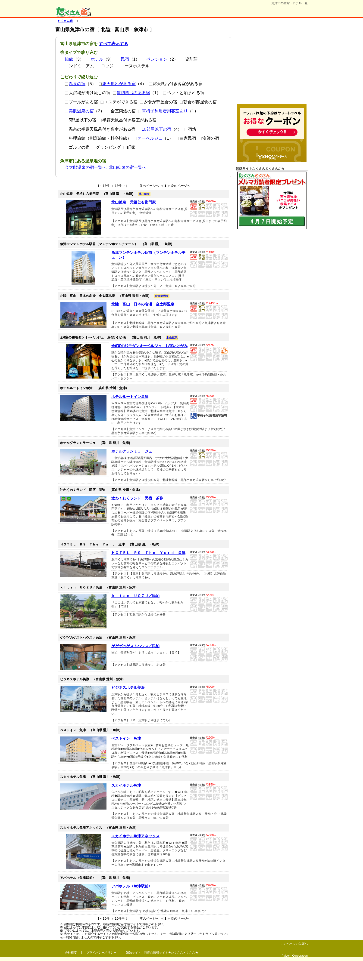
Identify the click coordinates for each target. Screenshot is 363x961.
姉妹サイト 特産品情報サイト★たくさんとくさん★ (162, 952)
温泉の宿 (75, 83)
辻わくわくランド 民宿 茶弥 (137, 498)
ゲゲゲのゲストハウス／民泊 (135, 646)
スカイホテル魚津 (126, 785)
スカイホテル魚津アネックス (135, 836)
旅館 (69, 59)
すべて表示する (113, 43)
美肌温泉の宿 (79, 111)
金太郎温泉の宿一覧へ (85, 167)
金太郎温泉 (162, 296)
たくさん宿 (65, 21)
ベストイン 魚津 (126, 738)
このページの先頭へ (294, 944)
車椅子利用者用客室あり (163, 111)
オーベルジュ (148, 138)
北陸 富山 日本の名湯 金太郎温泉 (142, 304)
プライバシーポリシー (101, 952)
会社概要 (71, 952)
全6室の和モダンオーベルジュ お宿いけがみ (149, 346)
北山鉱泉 (144, 194)
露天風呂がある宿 (117, 83)
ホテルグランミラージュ (131, 451)
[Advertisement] (272, 64)
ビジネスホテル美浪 (128, 688)
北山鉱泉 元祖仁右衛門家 (133, 202)
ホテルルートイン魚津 (129, 397)
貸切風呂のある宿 (131, 92)
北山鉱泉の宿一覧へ (127, 167)
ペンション (157, 59)
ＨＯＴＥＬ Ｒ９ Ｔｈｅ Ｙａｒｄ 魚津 (148, 553)
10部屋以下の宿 (154, 129)
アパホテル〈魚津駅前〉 (131, 886)
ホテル (97, 59)
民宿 (125, 59)
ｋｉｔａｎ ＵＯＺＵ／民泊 (135, 596)
